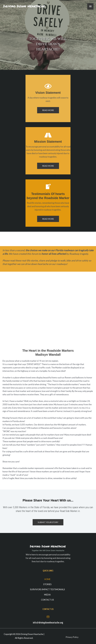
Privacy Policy (72, 637)
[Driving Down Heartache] (24, 6)
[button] (48, 110)
